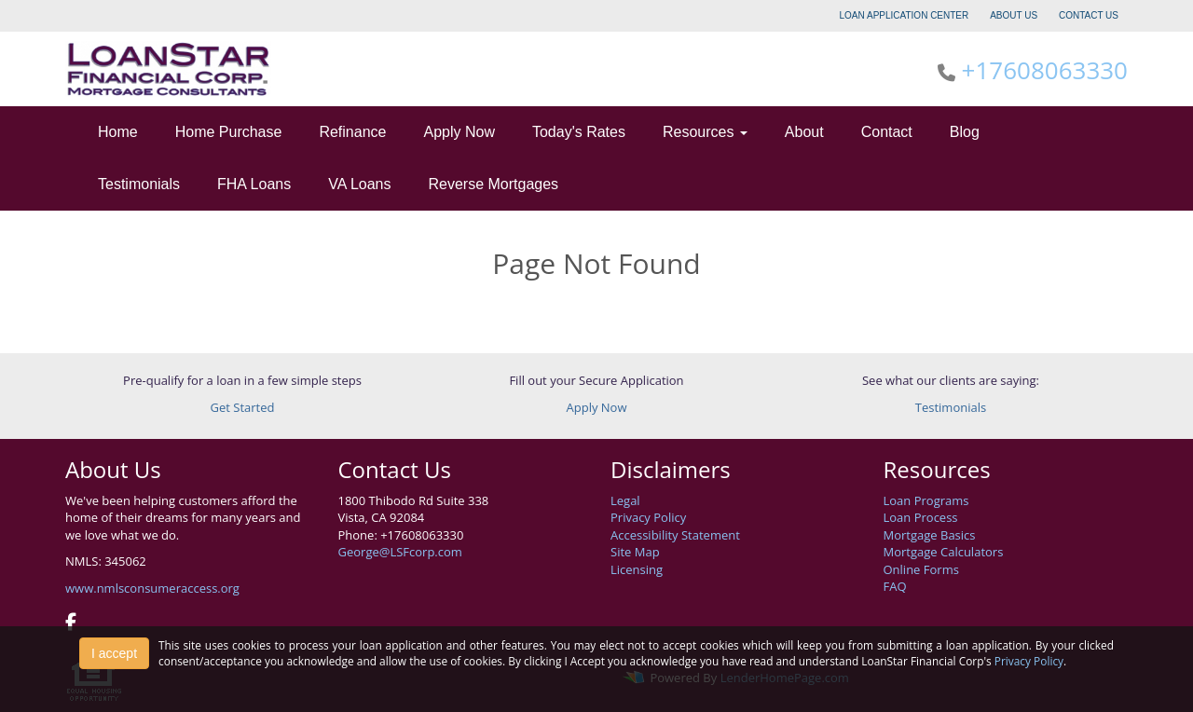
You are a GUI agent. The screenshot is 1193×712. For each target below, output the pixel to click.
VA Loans (359, 184)
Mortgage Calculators (944, 551)
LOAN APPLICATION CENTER (904, 15)
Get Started (243, 407)
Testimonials (139, 184)
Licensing (636, 569)
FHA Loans (254, 184)
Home (118, 132)
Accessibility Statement (675, 535)
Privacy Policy (648, 517)
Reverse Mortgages (494, 184)
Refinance (352, 132)
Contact (886, 132)
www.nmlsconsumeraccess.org (152, 588)
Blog (965, 132)
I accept (114, 653)
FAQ (895, 586)
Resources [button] (705, 132)
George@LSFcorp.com (400, 551)
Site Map (635, 551)
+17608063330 (1045, 70)
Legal (625, 500)
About (804, 132)
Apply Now (458, 132)
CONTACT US (1088, 15)
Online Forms (921, 569)
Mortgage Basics (930, 535)
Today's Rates (578, 132)
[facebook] (70, 623)
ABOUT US (1013, 15)
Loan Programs (926, 500)
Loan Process (921, 517)
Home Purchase (228, 132)
